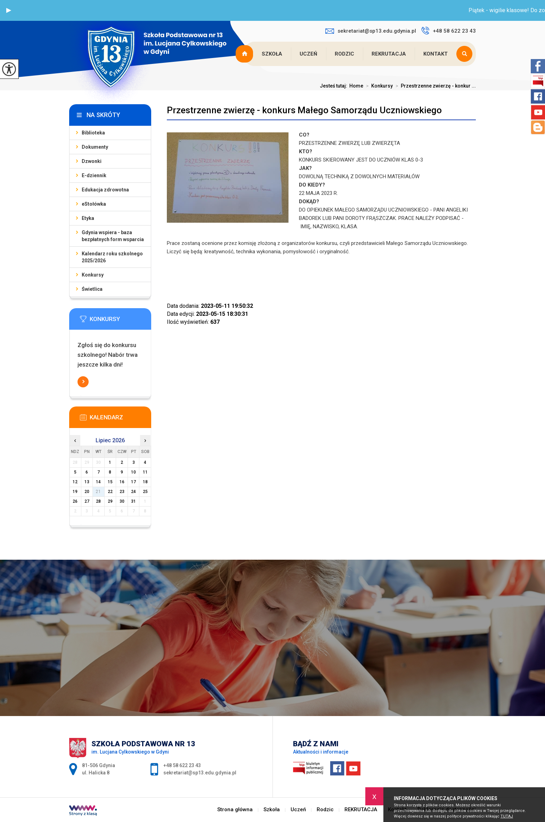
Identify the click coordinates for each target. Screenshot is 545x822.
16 (122, 481)
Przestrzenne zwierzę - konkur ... (434, 85)
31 (133, 501)
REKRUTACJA (389, 54)
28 (98, 501)
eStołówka (94, 204)
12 (75, 481)
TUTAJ (507, 816)
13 (86, 481)
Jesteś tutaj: (334, 85)
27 (86, 501)
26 (75, 501)
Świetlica (92, 289)
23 (122, 491)
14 (98, 481)
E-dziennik (94, 175)
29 (110, 501)
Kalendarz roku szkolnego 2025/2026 (112, 257)
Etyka (88, 218)
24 (133, 491)
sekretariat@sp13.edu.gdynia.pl (370, 31)
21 (98, 491)
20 (86, 491)
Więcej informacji (83, 381)
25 (145, 491)
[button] (8, 10)
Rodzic (344, 54)
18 (145, 481)
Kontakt (435, 54)
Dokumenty (95, 147)
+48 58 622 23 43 (448, 30)
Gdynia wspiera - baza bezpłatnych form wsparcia (113, 236)
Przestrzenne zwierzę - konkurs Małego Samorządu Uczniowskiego (304, 110)
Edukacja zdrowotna (105, 189)
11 (145, 472)
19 (75, 491)
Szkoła (272, 54)
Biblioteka (93, 132)
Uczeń (308, 54)
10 (133, 472)
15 (110, 481)
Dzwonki (91, 161)
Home (356, 85)
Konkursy (378, 85)
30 (122, 501)
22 (110, 491)
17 (133, 481)
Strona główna (245, 54)
